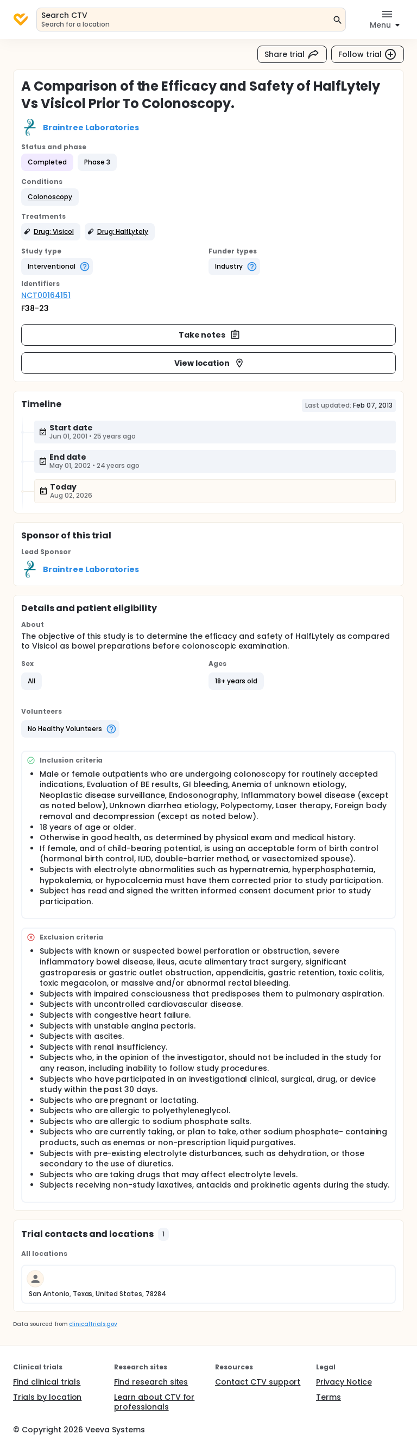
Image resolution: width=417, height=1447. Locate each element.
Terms (328, 1397)
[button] (50, 197)
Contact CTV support (257, 1382)
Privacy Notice (344, 1382)
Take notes (210, 334)
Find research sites (151, 1382)
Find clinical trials (46, 1382)
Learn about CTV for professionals (154, 1402)
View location (209, 363)
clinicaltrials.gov (93, 1324)
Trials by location (47, 1397)
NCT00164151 (46, 295)
